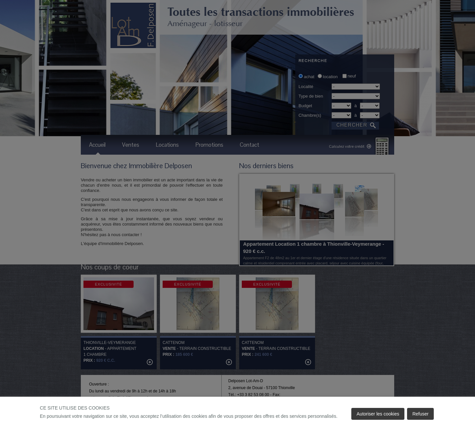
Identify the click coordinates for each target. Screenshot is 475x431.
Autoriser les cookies (378, 413)
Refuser (420, 413)
